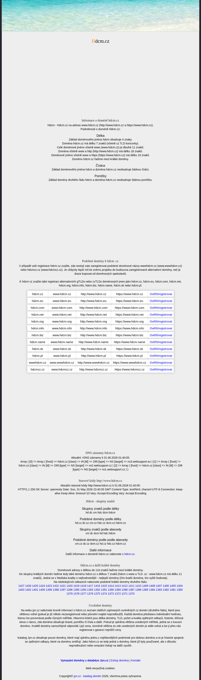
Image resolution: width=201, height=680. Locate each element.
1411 (131, 585)
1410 (138, 585)
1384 (152, 589)
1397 (63, 589)
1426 (28, 585)
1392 (97, 589)
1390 (111, 589)
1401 (35, 589)
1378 (76, 593)
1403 (21, 589)
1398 (56, 589)
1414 (111, 585)
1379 (70, 593)
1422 (56, 585)
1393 (90, 589)
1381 (173, 589)
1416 (97, 585)
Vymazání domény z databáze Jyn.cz (84, 660)
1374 (104, 593)
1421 (63, 585)
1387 (131, 589)
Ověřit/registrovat (161, 294)
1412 (125, 585)
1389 (118, 589)
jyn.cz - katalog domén (87, 676)
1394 (83, 589)
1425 (35, 585)
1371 (125, 593)
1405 (173, 585)
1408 (152, 585)
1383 (159, 589)
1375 (97, 593)
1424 (42, 585)
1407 (159, 585)
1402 (28, 589)
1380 (179, 589)
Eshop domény (120, 660)
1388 (125, 589)
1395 (76, 589)
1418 (83, 585)
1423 (49, 585)
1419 (76, 585)
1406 (166, 585)
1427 (21, 585)
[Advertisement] (100, 80)
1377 (83, 593)
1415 (104, 585)
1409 (145, 585)
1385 (145, 589)
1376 (90, 593)
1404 (179, 585)
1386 (138, 589)
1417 (90, 585)
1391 (104, 589)
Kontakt (135, 660)
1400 (42, 589)
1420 (70, 585)
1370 (131, 593)
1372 (118, 593)
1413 (118, 585)
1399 (49, 589)
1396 (70, 589)
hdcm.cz (129, 554)
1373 (111, 593)
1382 (166, 589)
